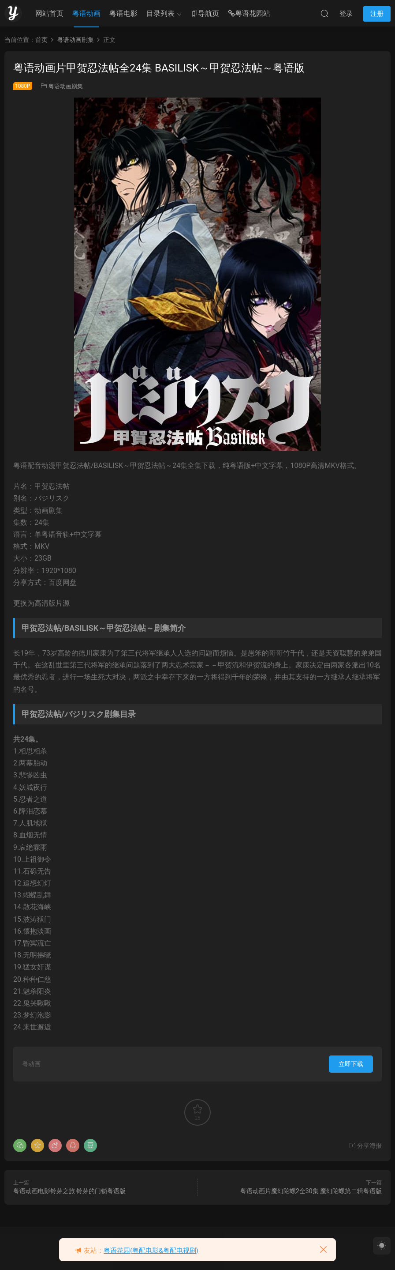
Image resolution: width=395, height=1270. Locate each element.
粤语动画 (86, 13)
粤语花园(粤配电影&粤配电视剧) (151, 1251)
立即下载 (351, 1063)
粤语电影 (123, 13)
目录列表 (160, 13)
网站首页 (49, 13)
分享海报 (365, 1145)
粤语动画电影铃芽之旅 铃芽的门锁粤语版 (69, 1191)
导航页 (205, 14)
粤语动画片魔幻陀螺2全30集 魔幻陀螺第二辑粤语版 (311, 1191)
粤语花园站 (249, 14)
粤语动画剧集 (65, 86)
